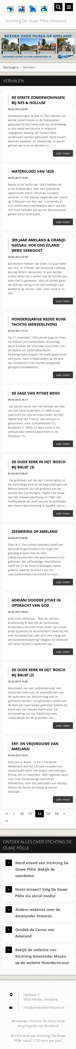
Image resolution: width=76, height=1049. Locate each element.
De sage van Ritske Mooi (36, 393)
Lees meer (63, 153)
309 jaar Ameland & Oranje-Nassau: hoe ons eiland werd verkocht (39, 245)
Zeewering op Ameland (35, 531)
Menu (69, 7)
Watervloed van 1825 (33, 171)
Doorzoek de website (58, 7)
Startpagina (11, 67)
